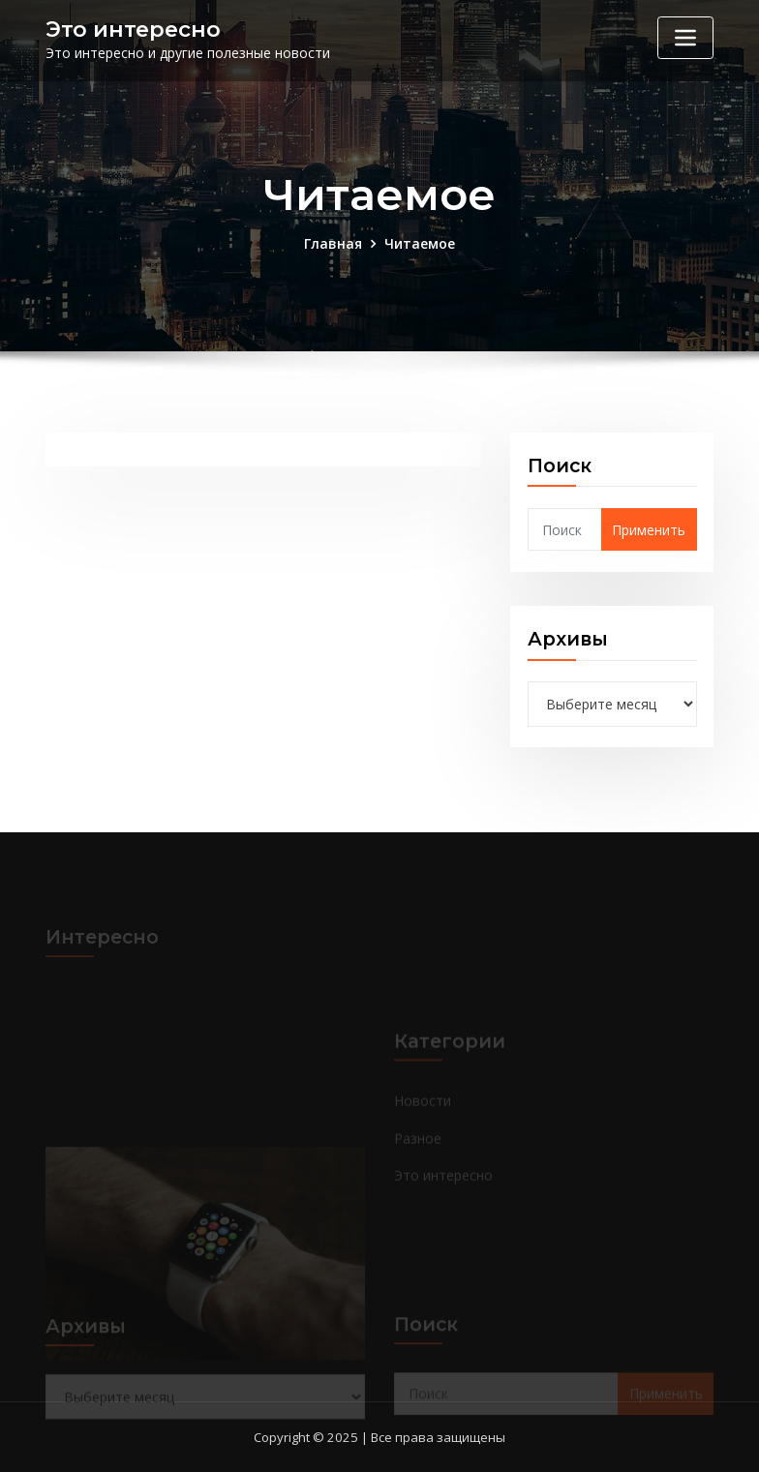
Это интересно (133, 29)
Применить (648, 530)
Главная (333, 243)
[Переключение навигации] (685, 37)
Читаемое (419, 243)
